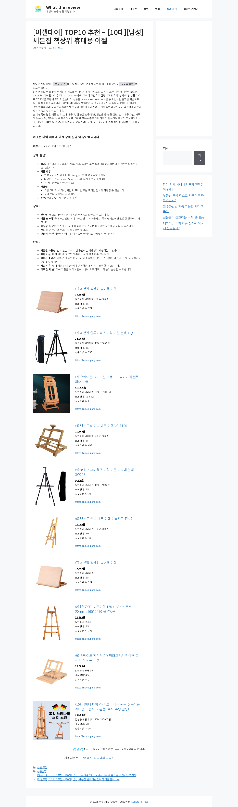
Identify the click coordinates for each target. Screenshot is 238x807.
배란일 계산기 (191, 9)
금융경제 (118, 9)
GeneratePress (139, 801)
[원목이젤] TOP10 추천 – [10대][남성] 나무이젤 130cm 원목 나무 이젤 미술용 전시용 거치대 (86, 775)
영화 (157, 9)
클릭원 (110, 757)
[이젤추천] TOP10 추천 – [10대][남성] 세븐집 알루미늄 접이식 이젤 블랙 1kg (78, 779)
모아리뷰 (87, 757)
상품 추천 (172, 9)
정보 (146, 9)
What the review (63, 7)
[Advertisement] (184, 78)
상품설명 (42, 771)
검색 (166, 148)
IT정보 (133, 9)
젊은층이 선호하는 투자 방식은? (183, 217)
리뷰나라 (99, 757)
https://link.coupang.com (88, 316)
